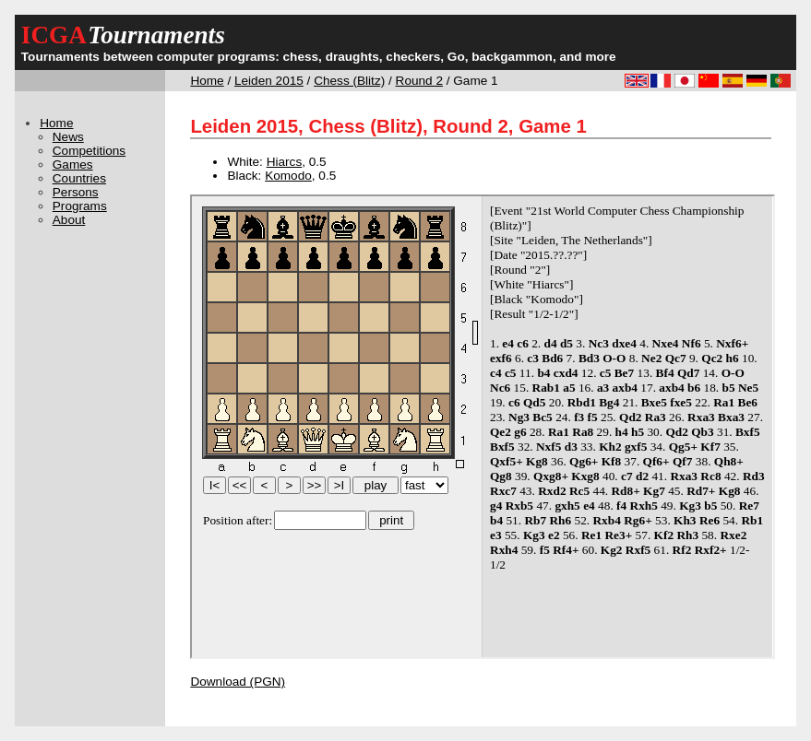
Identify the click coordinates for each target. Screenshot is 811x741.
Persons (76, 192)
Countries (79, 178)
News (68, 137)
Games (73, 164)
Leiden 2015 (269, 81)
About (69, 220)
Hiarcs (285, 162)
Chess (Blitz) (349, 81)
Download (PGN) (237, 681)
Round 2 (419, 81)
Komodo (288, 175)
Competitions (89, 151)
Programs (80, 206)
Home (206, 81)
